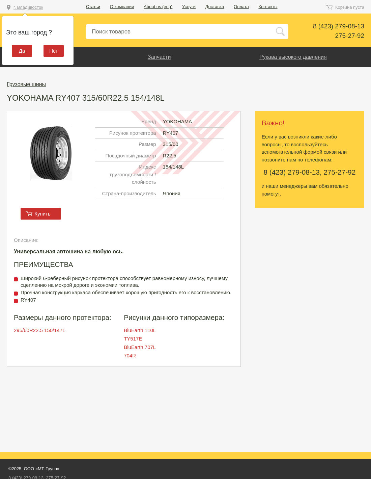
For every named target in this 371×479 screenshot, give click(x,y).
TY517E (133, 339)
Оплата (241, 6)
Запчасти (159, 57)
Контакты (267, 6)
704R (130, 355)
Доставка (214, 6)
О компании (122, 6)
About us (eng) (158, 6)
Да (22, 51)
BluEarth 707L (140, 347)
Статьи (93, 6)
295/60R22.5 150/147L (39, 330)
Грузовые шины (26, 84)
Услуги (189, 6)
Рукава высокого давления (293, 57)
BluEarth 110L (140, 330)
